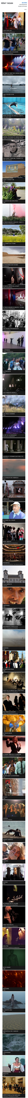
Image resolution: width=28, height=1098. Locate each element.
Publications (22, 6)
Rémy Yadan (7, 3)
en (26, 9)
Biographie (23, 4)
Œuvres (24, 3)
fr (25, 9)
